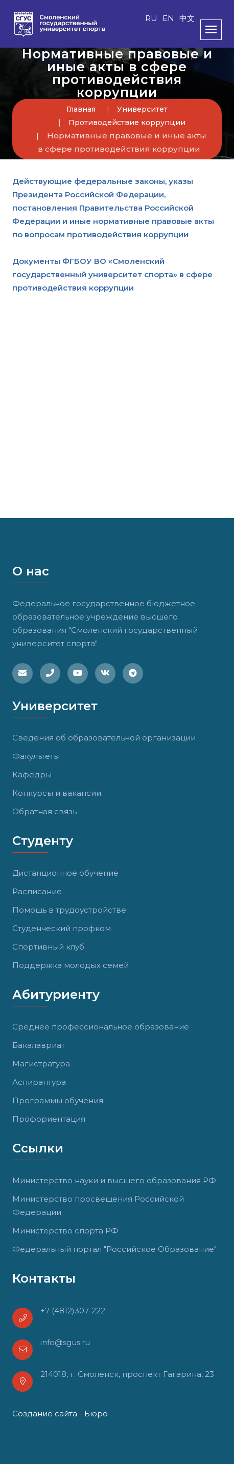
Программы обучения (57, 1100)
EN (168, 18)
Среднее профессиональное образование (100, 1027)
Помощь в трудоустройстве (69, 910)
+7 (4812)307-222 (72, 1310)
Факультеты (36, 756)
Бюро (96, 1413)
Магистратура (41, 1063)
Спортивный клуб (48, 947)
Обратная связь (44, 811)
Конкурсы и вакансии (56, 793)
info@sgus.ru (65, 1342)
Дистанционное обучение (65, 873)
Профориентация (48, 1119)
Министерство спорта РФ (65, 1230)
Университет (142, 109)
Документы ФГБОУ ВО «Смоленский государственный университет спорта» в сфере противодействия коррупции (112, 274)
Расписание (37, 891)
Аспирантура (39, 1082)
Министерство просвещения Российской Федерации (98, 1205)
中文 (187, 18)
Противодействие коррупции (126, 122)
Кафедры (32, 774)
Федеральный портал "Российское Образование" (114, 1249)
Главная (81, 109)
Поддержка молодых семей (70, 965)
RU (151, 18)
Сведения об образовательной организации (104, 738)
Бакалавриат (38, 1045)
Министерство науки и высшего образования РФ (114, 1180)
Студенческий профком (61, 928)
